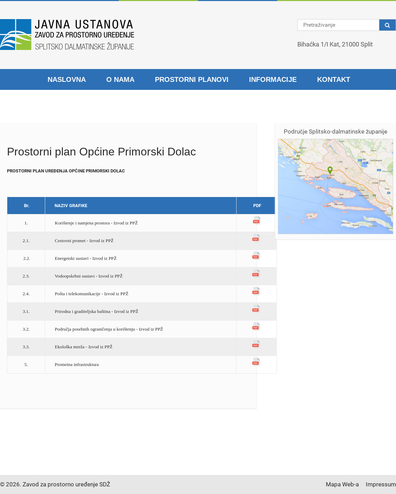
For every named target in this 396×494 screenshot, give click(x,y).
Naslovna (67, 79)
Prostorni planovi (192, 79)
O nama (120, 79)
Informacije (273, 79)
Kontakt (333, 79)
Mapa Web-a (342, 484)
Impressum (381, 484)
